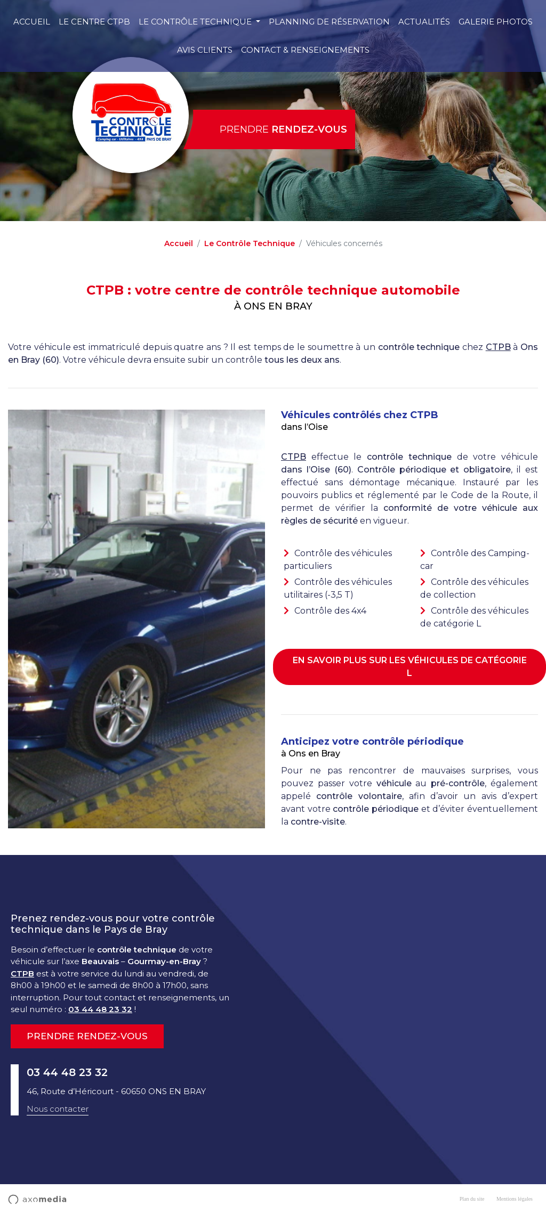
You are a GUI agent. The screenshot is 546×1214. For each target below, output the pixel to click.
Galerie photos (496, 22)
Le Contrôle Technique (196, 22)
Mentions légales (514, 1199)
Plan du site (472, 1199)
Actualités (424, 22)
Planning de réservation (329, 22)
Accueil (31, 22)
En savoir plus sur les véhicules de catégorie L (410, 666)
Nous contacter (58, 1109)
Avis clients (204, 50)
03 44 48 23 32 (100, 1009)
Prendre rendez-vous (87, 1036)
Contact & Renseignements (305, 50)
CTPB (498, 347)
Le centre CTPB (94, 22)
